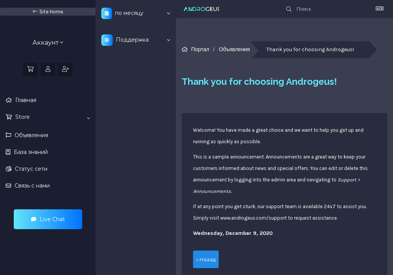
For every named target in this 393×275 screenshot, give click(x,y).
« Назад (206, 259)
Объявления (30, 135)
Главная (25, 100)
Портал (200, 49)
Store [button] (52, 117)
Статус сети (30, 168)
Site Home (48, 12)
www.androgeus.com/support (253, 218)
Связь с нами (31, 185)
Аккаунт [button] (47, 42)
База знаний (30, 152)
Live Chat (48, 219)
